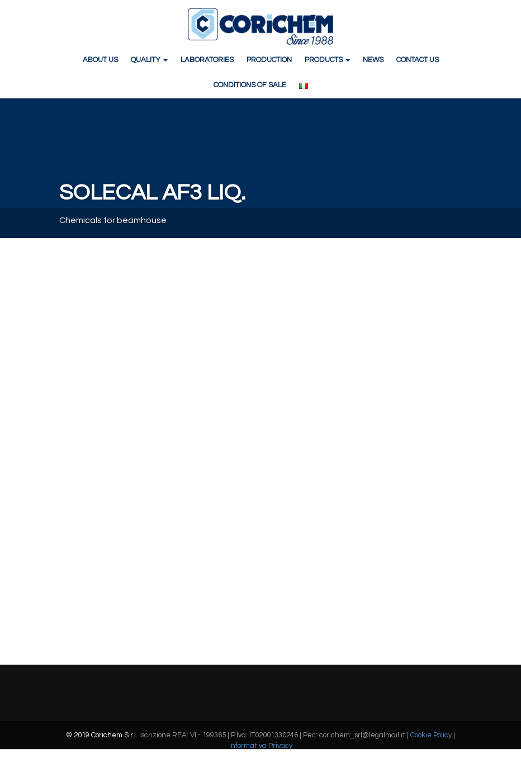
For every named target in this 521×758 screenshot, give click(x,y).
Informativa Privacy (260, 746)
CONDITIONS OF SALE (250, 85)
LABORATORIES (207, 60)
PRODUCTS (327, 60)
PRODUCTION (269, 60)
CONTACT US (417, 60)
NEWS (373, 60)
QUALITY (149, 60)
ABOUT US (100, 60)
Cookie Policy (431, 735)
